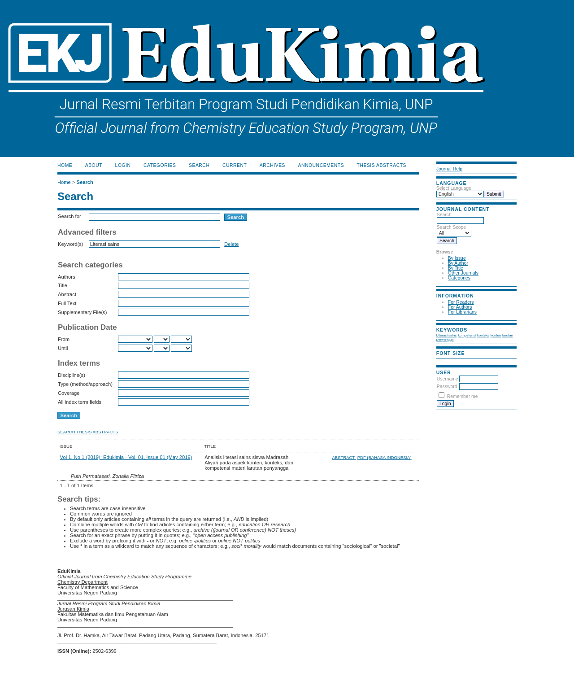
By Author (458, 263)
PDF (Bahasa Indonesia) (384, 457)
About (93, 165)
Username (447, 378)
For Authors (460, 307)
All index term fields (79, 402)
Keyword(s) (70, 244)
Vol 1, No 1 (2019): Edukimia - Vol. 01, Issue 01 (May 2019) (126, 457)
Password (447, 386)
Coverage (69, 393)
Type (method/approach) (85, 384)
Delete (231, 244)
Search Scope (454, 230)
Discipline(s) (71, 375)
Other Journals (463, 273)
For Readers (461, 302)
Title (62, 285)
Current (234, 165)
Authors (66, 277)
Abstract (67, 294)
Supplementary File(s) (82, 312)
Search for (69, 216)
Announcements (321, 165)
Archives (272, 165)
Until (63, 348)
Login (123, 165)
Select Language (453, 188)
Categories (459, 277)
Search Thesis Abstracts (87, 431)
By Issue (457, 258)
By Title (455, 268)
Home (64, 165)
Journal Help (449, 168)
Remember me (462, 396)
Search (460, 217)
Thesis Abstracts (382, 165)
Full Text (67, 303)
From (64, 339)
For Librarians (462, 312)
